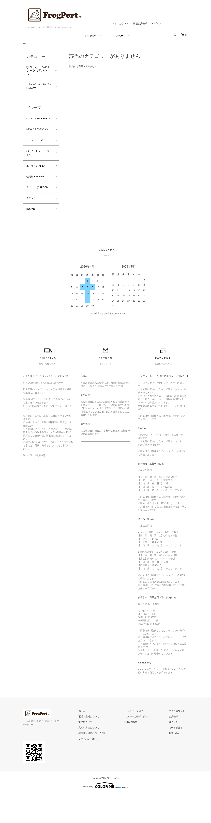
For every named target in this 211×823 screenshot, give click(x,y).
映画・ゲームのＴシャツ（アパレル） (38, 71)
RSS (138, 755)
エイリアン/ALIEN (38, 189)
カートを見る (179, 760)
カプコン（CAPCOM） (35, 215)
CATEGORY (91, 35)
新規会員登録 (140, 23)
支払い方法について (104, 760)
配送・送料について (104, 749)
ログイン (156, 23)
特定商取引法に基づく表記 (107, 766)
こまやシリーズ (36, 160)
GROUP (120, 35)
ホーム (26, 44)
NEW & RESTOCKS (34, 146)
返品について (100, 755)
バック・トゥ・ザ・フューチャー (38, 175)
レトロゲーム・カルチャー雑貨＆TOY (38, 90)
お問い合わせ (179, 766)
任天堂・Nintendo (38, 201)
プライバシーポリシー (105, 772)
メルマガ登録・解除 (146, 749)
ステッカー (33, 229)
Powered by (105, 815)
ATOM (146, 755)
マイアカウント (120, 23)
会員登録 (176, 749)
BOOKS (31, 241)
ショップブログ (144, 744)
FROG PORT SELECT (35, 129)
